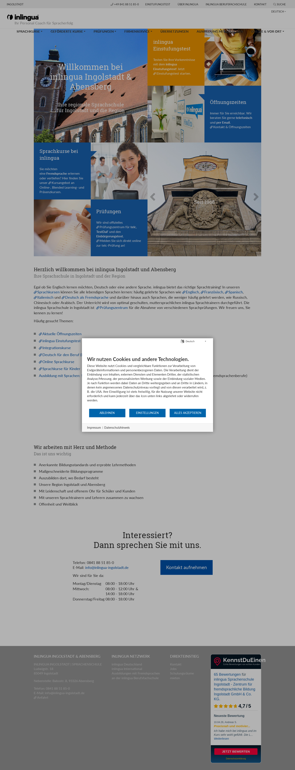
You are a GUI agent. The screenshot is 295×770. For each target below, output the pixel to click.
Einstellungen (147, 413)
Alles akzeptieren (187, 413)
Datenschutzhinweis (117, 427)
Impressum (94, 427)
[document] (147, 382)
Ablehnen (107, 413)
